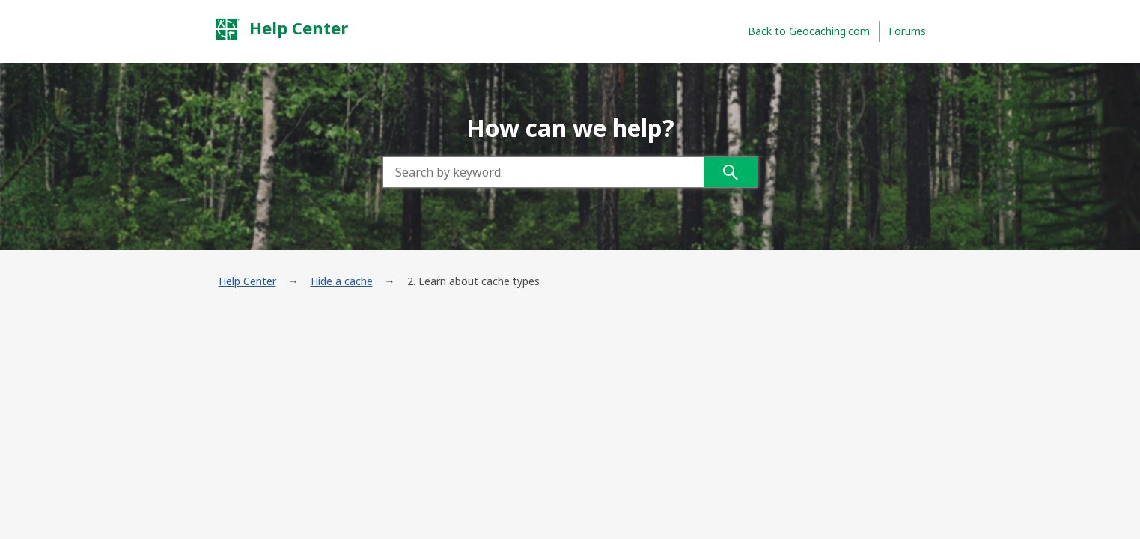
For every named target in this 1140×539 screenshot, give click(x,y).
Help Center (281, 28)
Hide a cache (342, 281)
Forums (907, 31)
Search (731, 172)
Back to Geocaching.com (809, 31)
